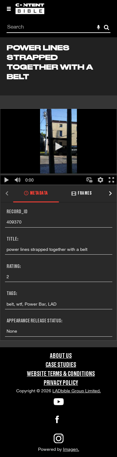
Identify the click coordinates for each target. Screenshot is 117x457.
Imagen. (71, 449)
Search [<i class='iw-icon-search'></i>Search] (106, 27)
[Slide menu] (8, 8)
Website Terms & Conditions (61, 374)
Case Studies (61, 365)
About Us (61, 356)
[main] (58, 192)
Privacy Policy (61, 383)
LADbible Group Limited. (76, 390)
